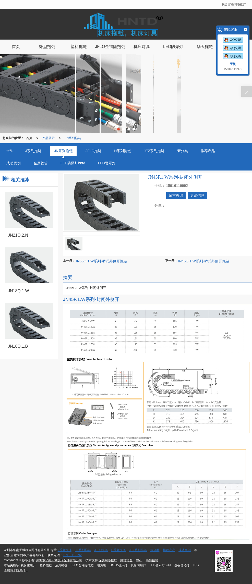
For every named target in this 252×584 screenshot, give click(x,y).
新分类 (154, 550)
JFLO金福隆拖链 (82, 565)
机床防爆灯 (138, 565)
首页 (29, 138)
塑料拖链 (46, 565)
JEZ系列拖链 (138, 550)
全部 (9, 151)
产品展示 (48, 138)
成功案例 (184, 550)
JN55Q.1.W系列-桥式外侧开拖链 (101, 261)
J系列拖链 (64, 550)
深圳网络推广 (108, 560)
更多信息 (197, 195)
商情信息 (152, 560)
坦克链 (101, 565)
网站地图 (126, 560)
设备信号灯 (181, 565)
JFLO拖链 (101, 550)
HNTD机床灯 (118, 565)
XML (139, 560)
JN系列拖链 (73, 138)
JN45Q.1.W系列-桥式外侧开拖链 (203, 261)
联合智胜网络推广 (234, 4)
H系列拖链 (118, 550)
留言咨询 (176, 195)
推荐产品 (169, 550)
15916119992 (72, 555)
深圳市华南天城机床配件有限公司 (59, 560)
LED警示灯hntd (160, 565)
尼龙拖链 (61, 565)
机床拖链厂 (28, 565)
